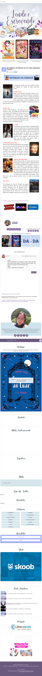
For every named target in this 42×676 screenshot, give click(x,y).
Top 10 (11, 515)
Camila (8, 256)
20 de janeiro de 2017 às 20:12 (29, 256)
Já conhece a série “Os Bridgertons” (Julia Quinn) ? (20, 593)
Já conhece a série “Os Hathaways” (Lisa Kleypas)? (19, 613)
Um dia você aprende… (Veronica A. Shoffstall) (19, 608)
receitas (11, 519)
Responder (34, 272)
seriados (11, 522)
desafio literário (11, 517)
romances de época (31, 519)
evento (30, 517)
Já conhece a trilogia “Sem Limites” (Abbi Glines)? (19, 598)
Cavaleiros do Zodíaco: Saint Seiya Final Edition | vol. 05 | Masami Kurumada (31, 61)
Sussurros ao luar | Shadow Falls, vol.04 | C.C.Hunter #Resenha (21, 380)
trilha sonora (31, 524)
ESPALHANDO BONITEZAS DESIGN (26, 671)
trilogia (11, 527)
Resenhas (30, 512)
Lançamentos (11, 512)
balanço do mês (30, 515)
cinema (15, 72)
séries (30, 522)
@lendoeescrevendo (7, 482)
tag (11, 524)
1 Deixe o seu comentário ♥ (14, 229)
